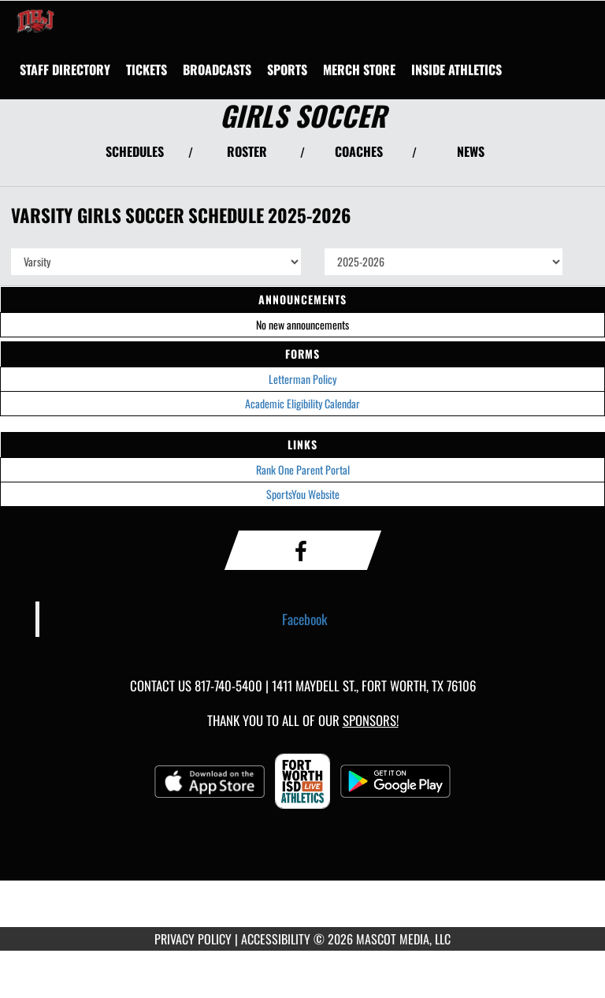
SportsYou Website (303, 494)
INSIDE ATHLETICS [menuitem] (456, 69)
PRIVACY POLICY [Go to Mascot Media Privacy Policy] (193, 938)
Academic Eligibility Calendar (302, 403)
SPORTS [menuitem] (287, 69)
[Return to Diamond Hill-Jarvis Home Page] (35, 20)
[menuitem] (65, 69)
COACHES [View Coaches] (359, 151)
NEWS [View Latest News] (470, 151)
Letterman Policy (302, 379)
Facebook (305, 619)
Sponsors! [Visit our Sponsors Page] (371, 720)
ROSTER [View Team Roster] (247, 151)
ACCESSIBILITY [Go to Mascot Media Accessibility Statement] (275, 938)
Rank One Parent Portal (303, 469)
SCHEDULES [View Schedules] (135, 151)
